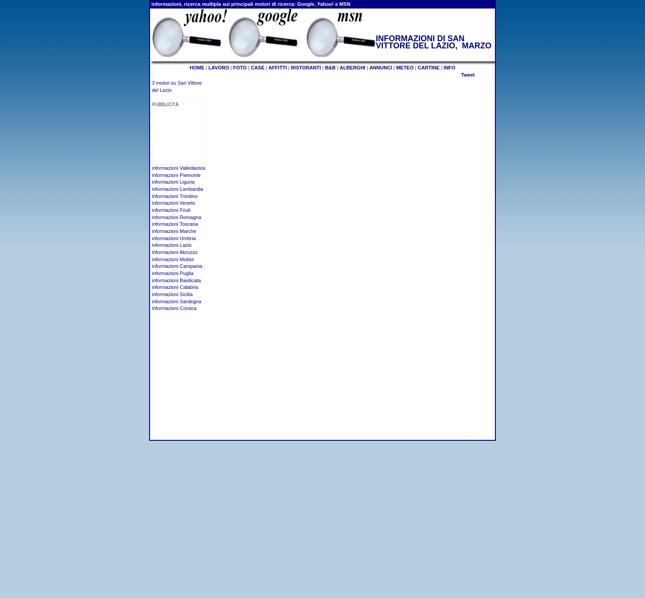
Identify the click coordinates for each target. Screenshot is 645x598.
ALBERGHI (352, 67)
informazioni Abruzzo (175, 252)
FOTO (240, 67)
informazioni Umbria (174, 238)
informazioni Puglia (173, 273)
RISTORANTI (306, 67)
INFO (449, 67)
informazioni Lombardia (177, 189)
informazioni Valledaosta (178, 168)
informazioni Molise (173, 259)
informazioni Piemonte (176, 175)
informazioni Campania (177, 266)
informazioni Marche (174, 231)
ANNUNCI (381, 67)
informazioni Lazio (172, 245)
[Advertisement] (180, 136)
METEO (404, 67)
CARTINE (428, 67)
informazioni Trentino (175, 196)
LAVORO (218, 67)
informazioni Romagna (176, 217)
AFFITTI (277, 67)
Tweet (467, 74)
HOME (196, 67)
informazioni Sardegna (176, 301)
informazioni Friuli (171, 210)
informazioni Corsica (174, 308)
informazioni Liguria (173, 182)
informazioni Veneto (173, 203)
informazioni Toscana (175, 224)
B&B (330, 67)
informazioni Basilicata (176, 280)
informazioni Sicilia (172, 294)
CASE (258, 67)
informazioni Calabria (175, 287)
